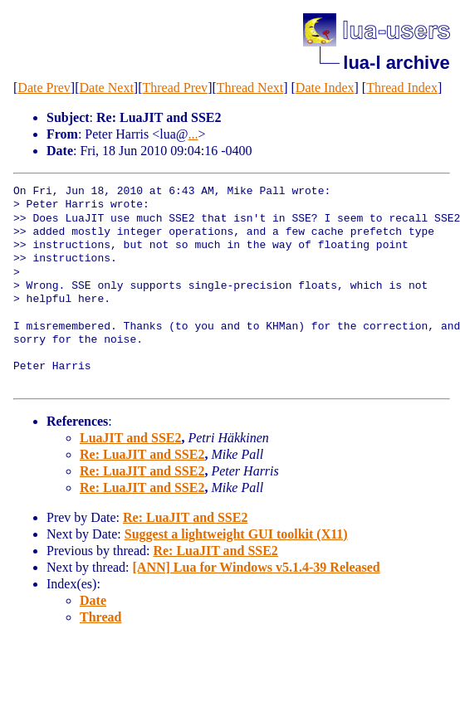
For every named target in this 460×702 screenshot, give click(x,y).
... (193, 134)
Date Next (107, 87)
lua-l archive (396, 62)
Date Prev (44, 87)
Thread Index (402, 87)
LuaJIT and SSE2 (130, 438)
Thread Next (250, 87)
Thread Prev (175, 87)
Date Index (325, 87)
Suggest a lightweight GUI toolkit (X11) (236, 534)
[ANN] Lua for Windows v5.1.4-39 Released (256, 567)
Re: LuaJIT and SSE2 (142, 454)
